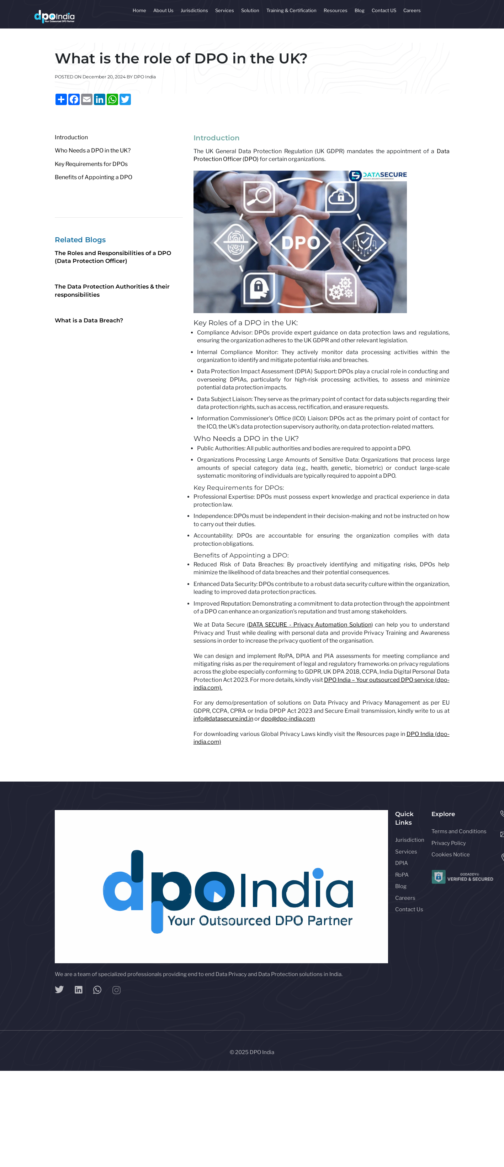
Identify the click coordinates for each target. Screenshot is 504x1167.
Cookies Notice (450, 854)
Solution (250, 10)
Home (139, 10)
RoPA (402, 875)
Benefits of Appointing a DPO (93, 177)
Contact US (384, 10)
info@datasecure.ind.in (223, 718)
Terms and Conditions (459, 831)
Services (224, 10)
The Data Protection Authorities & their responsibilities (112, 290)
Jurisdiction (409, 840)
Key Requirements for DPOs (91, 164)
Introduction (71, 137)
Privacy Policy (448, 843)
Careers (412, 10)
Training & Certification (291, 10)
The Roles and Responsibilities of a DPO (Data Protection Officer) (113, 257)
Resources (336, 10)
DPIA (401, 863)
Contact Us (409, 909)
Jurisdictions (194, 10)
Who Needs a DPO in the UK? (93, 150)
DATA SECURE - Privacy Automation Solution (310, 624)
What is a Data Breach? (89, 320)
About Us (163, 10)
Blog (360, 10)
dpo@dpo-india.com (288, 718)
